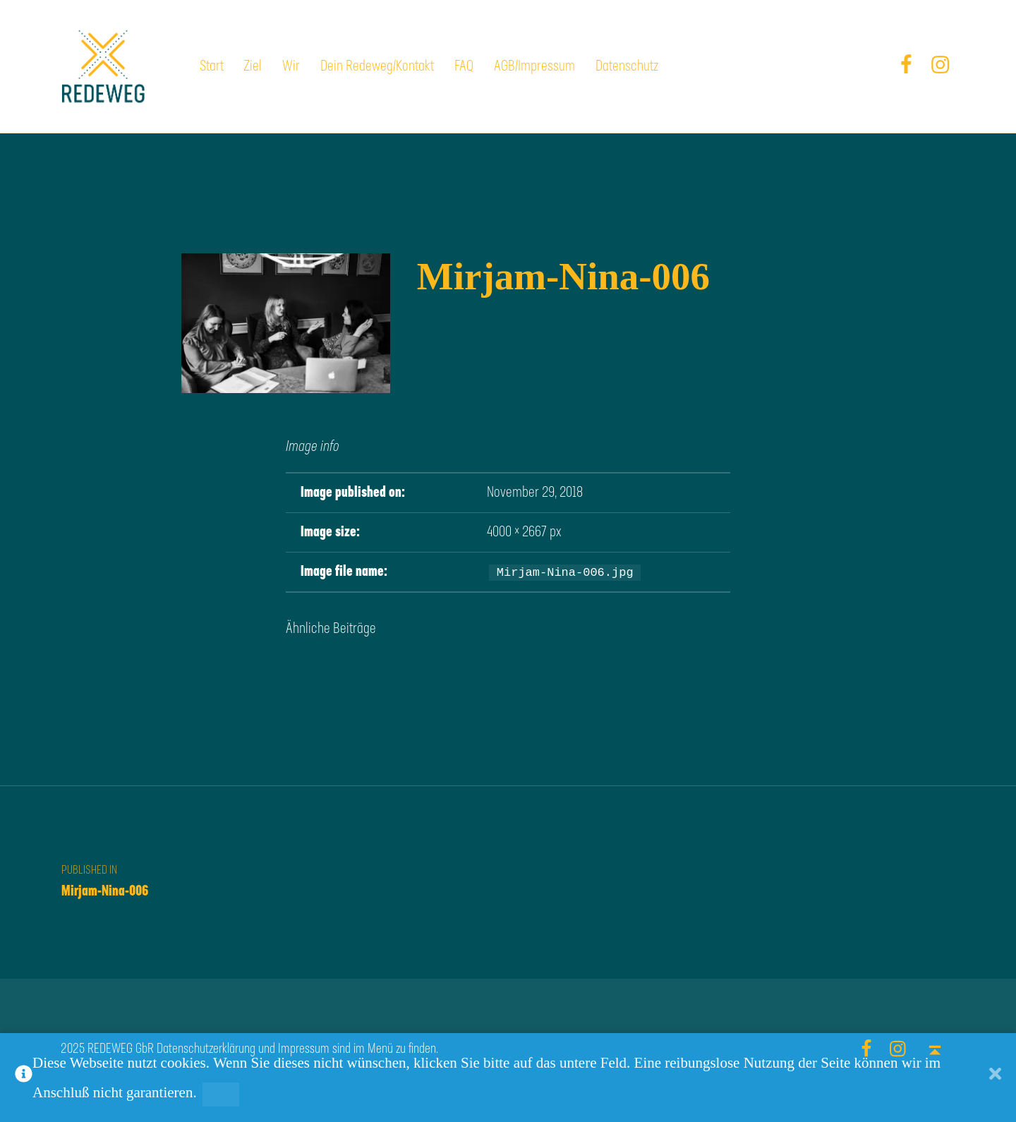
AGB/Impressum (534, 66)
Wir (291, 66)
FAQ (463, 66)
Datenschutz (626, 66)
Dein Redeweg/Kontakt (377, 66)
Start (212, 66)
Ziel (252, 66)
